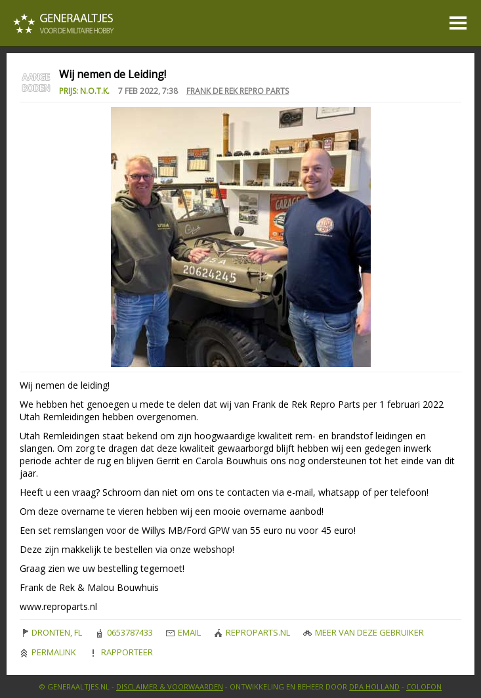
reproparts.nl (252, 632)
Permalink (48, 652)
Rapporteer (121, 652)
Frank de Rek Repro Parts (237, 91)
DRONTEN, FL (51, 632)
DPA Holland (374, 686)
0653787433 (124, 632)
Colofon (424, 686)
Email (183, 632)
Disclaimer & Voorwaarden (169, 686)
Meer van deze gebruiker (363, 632)
